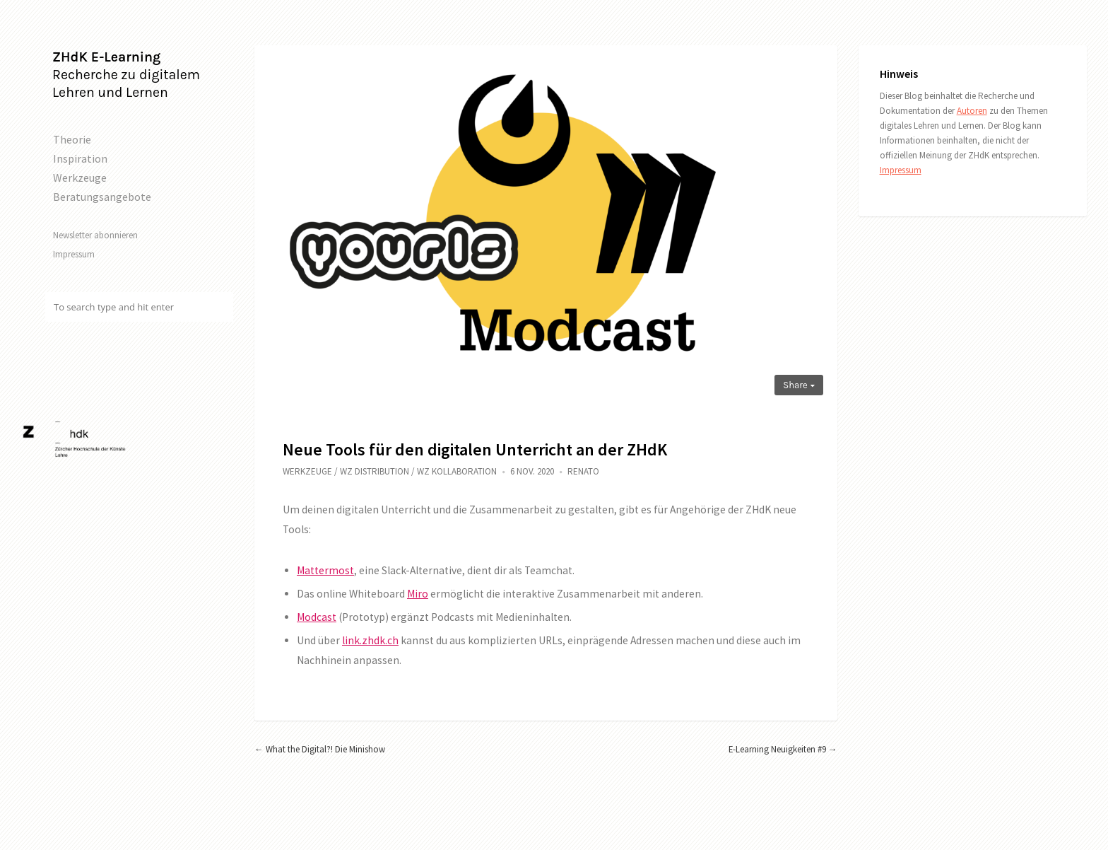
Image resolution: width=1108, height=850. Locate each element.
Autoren (972, 111)
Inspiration (80, 158)
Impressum (74, 254)
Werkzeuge (80, 177)
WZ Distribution (374, 471)
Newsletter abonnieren (95, 234)
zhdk (373, 640)
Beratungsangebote (102, 197)
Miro (417, 593)
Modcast (316, 617)
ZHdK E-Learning (106, 57)
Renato (583, 471)
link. (352, 640)
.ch (392, 640)
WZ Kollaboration (457, 471)
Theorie (72, 139)
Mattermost (325, 570)
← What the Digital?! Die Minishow (319, 749)
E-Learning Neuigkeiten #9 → (783, 749)
